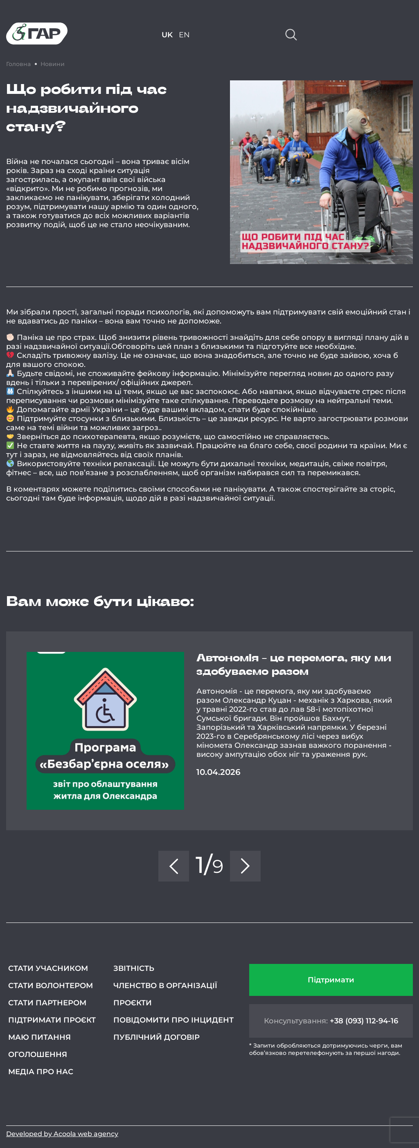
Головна (18, 64)
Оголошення (37, 1054)
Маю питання (39, 1037)
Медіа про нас (40, 1071)
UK (167, 34)
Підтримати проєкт (52, 1020)
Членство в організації (165, 985)
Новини (53, 64)
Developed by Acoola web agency (62, 1134)
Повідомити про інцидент (173, 1020)
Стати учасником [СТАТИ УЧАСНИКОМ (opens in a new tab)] (48, 968)
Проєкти (132, 1002)
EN (184, 34)
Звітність (133, 968)
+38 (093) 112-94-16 (364, 1020)
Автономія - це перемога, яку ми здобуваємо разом (293, 665)
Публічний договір (156, 1037)
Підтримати (331, 979)
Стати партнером (47, 1002)
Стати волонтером (50, 985)
